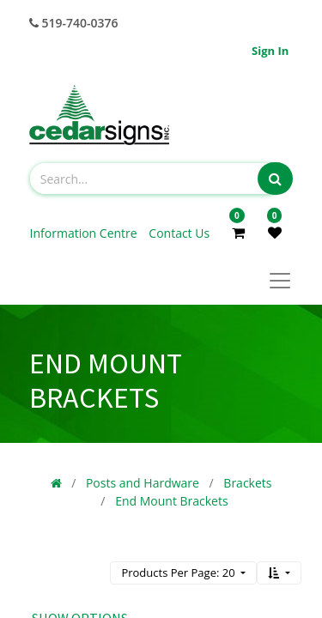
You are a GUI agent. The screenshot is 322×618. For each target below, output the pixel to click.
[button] (279, 573)
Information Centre (85, 233)
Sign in (270, 50)
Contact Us (179, 233)
